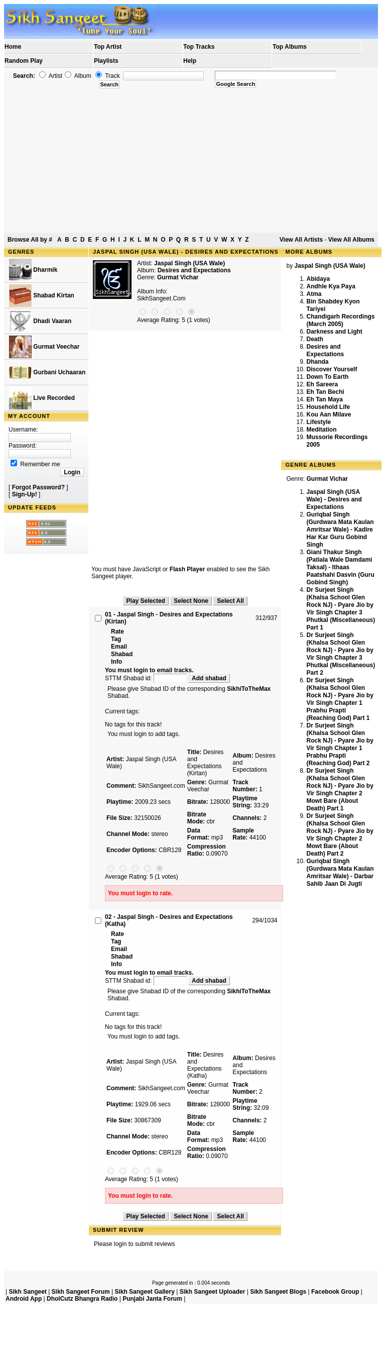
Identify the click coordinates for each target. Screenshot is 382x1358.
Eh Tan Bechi (325, 391)
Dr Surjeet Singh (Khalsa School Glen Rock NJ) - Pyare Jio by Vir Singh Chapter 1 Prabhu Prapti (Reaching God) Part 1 (339, 699)
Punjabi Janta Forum (152, 1298)
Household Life (328, 406)
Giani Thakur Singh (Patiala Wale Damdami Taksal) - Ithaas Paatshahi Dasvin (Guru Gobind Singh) (340, 567)
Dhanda (317, 361)
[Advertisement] (191, 160)
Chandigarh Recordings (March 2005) (340, 320)
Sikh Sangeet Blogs (278, 1291)
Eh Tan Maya (324, 399)
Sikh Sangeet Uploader (212, 1291)
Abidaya (318, 278)
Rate (117, 631)
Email (119, 646)
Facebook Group (335, 1291)
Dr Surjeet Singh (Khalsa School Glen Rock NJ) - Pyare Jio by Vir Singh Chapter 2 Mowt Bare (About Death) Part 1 (339, 789)
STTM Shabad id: (146, 678)
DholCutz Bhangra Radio (82, 1298)
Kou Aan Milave (328, 414)
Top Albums (290, 46)
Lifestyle (318, 422)
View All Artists (301, 239)
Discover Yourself (331, 369)
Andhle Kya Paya (330, 286)
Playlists (106, 60)
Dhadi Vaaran (40, 321)
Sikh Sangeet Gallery (144, 1291)
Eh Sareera (322, 384)
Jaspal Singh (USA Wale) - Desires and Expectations (333, 499)
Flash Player (187, 569)
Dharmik (33, 270)
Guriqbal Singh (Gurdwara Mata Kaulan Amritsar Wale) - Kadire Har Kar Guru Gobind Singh (339, 529)
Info (116, 661)
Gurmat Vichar (177, 277)
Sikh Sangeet (27, 1291)
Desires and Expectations (325, 350)
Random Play (24, 60)
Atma (313, 293)
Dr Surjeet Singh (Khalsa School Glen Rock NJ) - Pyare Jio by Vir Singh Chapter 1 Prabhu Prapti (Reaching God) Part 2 (339, 744)
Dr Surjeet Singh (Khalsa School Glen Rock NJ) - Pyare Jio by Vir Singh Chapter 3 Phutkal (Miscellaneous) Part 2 (340, 654)
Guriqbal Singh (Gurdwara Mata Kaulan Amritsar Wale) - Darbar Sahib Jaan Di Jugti (339, 872)
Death (314, 339)
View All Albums (351, 239)
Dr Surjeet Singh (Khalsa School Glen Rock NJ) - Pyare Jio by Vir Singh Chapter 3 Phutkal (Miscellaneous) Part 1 (340, 608)
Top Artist (107, 46)
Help (189, 60)
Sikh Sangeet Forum (81, 1291)
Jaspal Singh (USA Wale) (189, 263)
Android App (24, 1298)
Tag (116, 639)
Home (13, 46)
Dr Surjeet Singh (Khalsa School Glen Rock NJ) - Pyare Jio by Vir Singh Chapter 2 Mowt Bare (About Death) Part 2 (339, 834)
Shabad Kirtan (41, 295)
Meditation (321, 429)
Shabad (122, 654)
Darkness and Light (334, 331)
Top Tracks (198, 46)
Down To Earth (327, 376)
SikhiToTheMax (249, 688)
